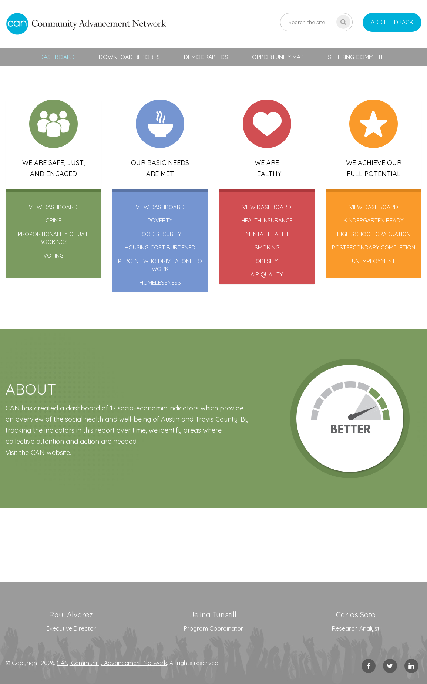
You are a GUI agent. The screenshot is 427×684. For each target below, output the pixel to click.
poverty (160, 220)
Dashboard (57, 57)
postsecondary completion (373, 247)
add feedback (392, 22)
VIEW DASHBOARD (53, 207)
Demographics (206, 57)
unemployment (373, 261)
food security (160, 234)
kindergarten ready (374, 220)
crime (53, 220)
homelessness (160, 282)
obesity (267, 261)
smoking (267, 247)
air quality (267, 274)
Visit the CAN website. (38, 452)
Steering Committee (358, 57)
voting (53, 255)
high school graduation (373, 234)
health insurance (266, 220)
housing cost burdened (160, 247)
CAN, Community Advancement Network (112, 663)
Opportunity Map (278, 57)
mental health (267, 234)
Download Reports (129, 57)
